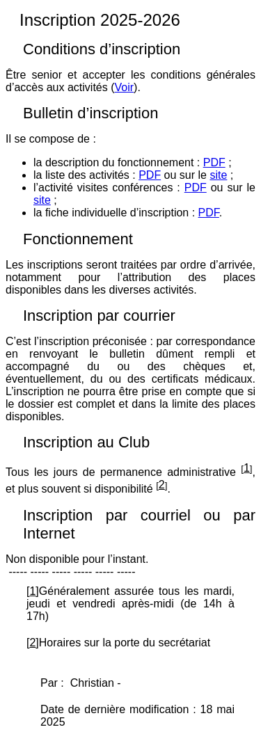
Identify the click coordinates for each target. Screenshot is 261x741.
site (218, 175)
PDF (214, 162)
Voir (124, 87)
